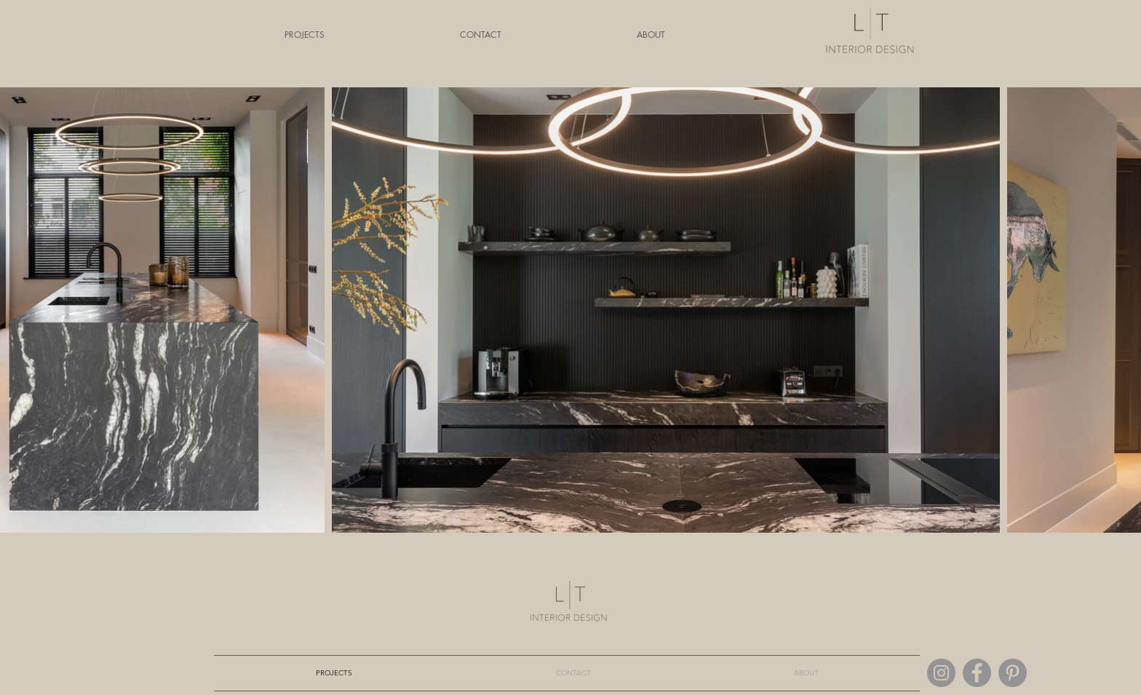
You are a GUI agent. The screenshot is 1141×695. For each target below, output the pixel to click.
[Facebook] (977, 673)
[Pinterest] (1012, 673)
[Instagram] (941, 673)
